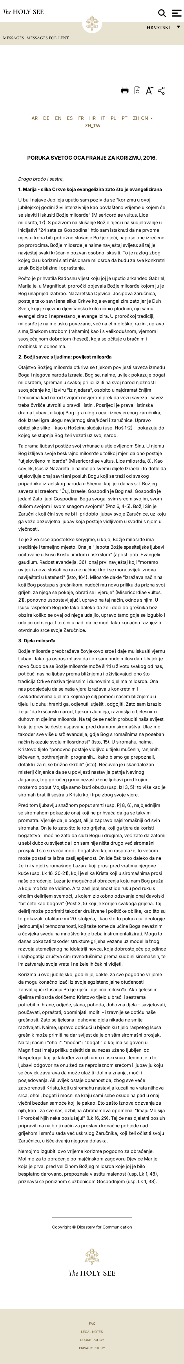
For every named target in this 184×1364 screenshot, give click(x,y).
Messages (14, 37)
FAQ (92, 1324)
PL (113, 118)
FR (81, 118)
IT (103, 118)
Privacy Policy (92, 1348)
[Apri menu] (176, 13)
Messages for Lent (48, 37)
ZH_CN (140, 118)
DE (46, 118)
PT (124, 118)
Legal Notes (92, 1332)
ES (70, 118)
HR (92, 118)
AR (35, 118)
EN (58, 118)
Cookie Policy (92, 1340)
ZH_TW (93, 126)
